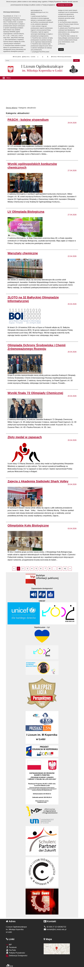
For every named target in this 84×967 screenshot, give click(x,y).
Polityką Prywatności (55, 1)
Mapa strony (26, 56)
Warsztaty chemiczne (23, 253)
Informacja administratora (64, 56)
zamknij (61, 49)
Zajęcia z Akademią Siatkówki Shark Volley (38, 481)
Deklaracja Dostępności (16, 956)
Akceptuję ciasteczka (64, 5)
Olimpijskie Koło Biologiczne (28, 525)
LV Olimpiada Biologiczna (26, 211)
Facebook (11, 947)
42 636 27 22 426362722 (55, 927)
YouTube (11, 950)
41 (65, 569)
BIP (9, 945)
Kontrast (54, 56)
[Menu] (42, 77)
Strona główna (17, 56)
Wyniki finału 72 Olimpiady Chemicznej (35, 393)
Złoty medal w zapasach (25, 437)
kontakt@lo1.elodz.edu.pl (55, 929)
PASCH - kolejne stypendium (28, 119)
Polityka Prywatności (15, 953)
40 (60, 569)
